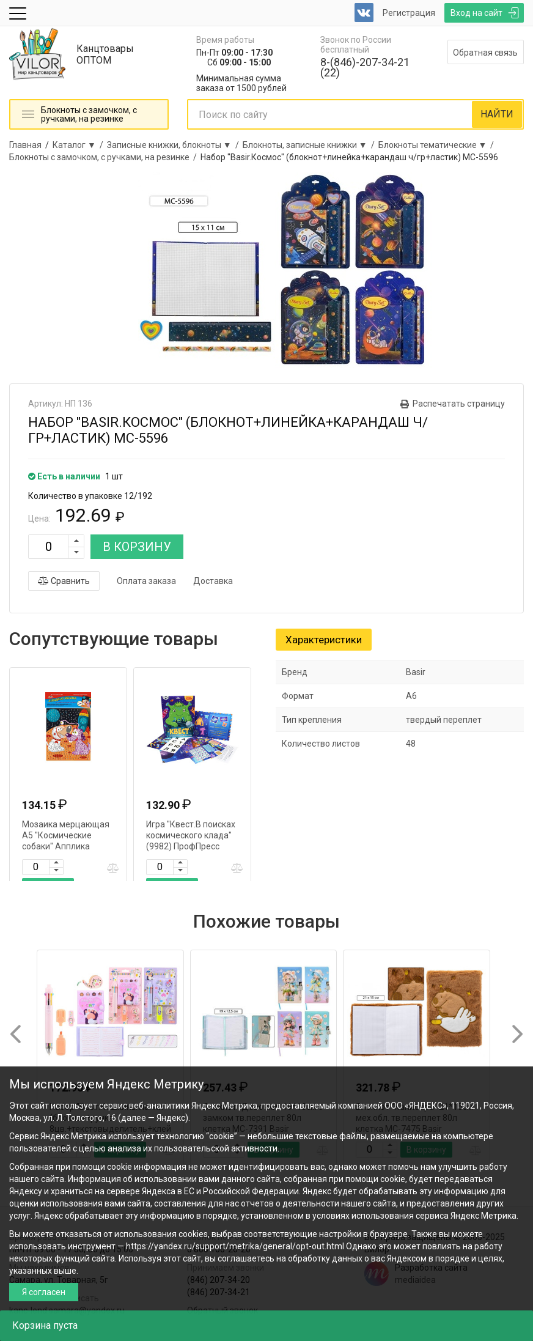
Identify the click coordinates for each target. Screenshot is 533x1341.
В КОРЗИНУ (137, 546)
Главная (25, 145)
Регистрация (409, 13)
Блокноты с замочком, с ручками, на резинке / (104, 157)
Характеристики (323, 640)
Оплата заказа (146, 581)
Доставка (213, 581)
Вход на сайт (476, 13)
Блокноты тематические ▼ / (438, 145)
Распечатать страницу (459, 403)
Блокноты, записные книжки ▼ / (310, 145)
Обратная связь (485, 52)
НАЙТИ (496, 114)
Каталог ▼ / (80, 145)
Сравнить (64, 581)
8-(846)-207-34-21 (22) (365, 67)
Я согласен (43, 1292)
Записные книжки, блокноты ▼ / (175, 145)
